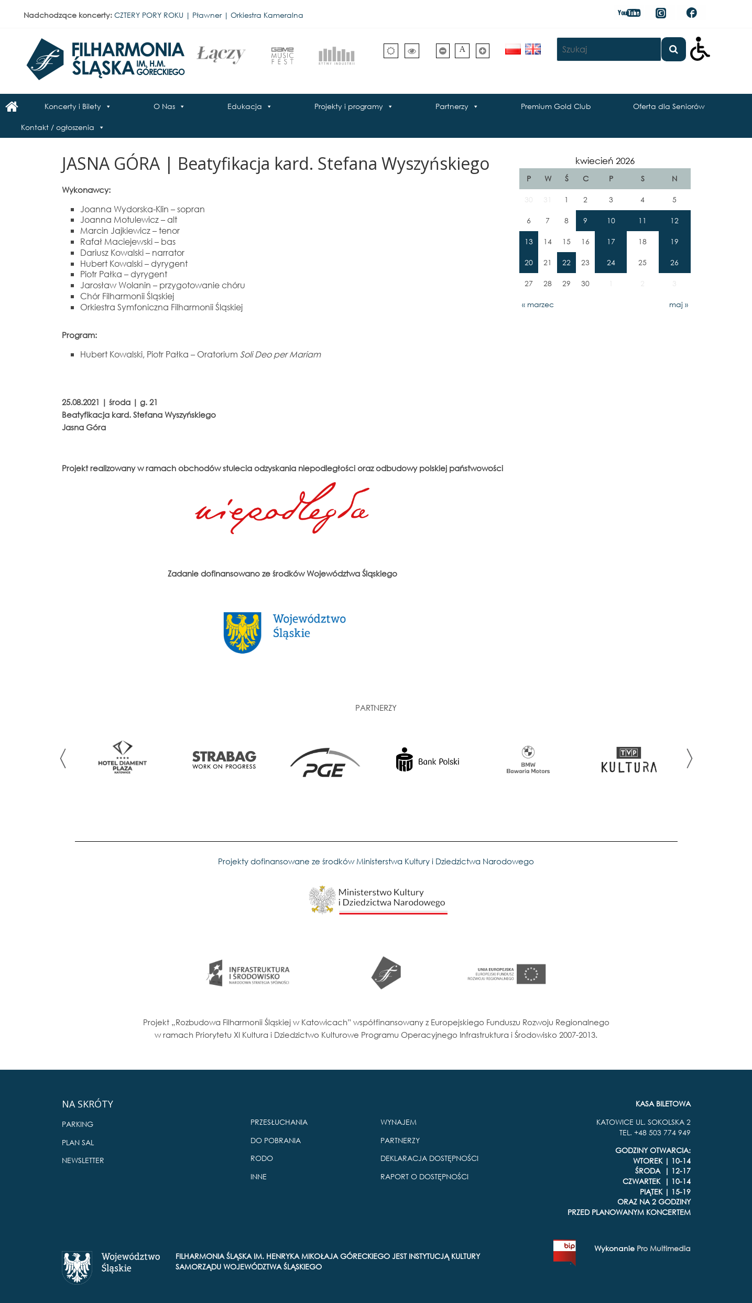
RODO (261, 1158)
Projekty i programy (348, 106)
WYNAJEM (398, 1122)
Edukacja (244, 106)
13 (529, 241)
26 (674, 262)
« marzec (538, 304)
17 (611, 241)
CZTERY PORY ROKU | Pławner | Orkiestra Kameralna (208, 15)
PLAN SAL (78, 1142)
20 (529, 262)
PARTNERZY (400, 1140)
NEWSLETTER (83, 1160)
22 (566, 262)
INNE (258, 1176)
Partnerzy (451, 106)
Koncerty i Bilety (73, 106)
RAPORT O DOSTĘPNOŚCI (424, 1176)
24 (611, 262)
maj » (678, 304)
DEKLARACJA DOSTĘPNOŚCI (429, 1158)
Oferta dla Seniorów (669, 106)
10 (611, 220)
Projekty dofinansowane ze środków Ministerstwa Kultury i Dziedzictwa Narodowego (376, 861)
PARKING (77, 1124)
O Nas (164, 106)
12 (674, 220)
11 (642, 220)
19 (674, 241)
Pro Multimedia (664, 1248)
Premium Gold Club (556, 106)
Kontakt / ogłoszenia (57, 127)
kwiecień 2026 (605, 160)
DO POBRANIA (275, 1140)
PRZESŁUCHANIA (279, 1122)
